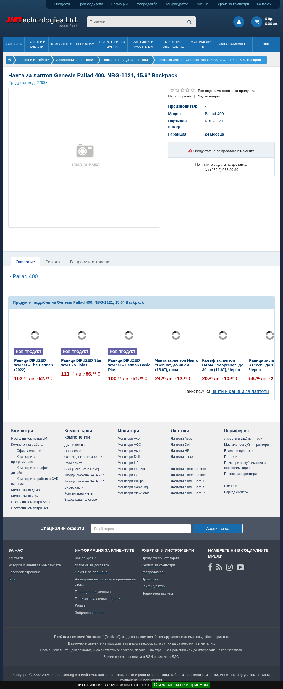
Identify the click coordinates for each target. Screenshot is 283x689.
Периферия (86, 44)
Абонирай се (217, 528)
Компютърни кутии (78, 493)
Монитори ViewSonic (134, 493)
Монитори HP (128, 463)
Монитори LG (128, 475)
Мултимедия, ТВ (202, 44)
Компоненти (61, 44)
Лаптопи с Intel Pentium (188, 475)
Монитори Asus (130, 451)
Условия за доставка (92, 565)
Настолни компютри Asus (30, 502)
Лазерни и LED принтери (243, 438)
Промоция (150, 579)
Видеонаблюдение (234, 44)
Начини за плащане (91, 572)
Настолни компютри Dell (29, 508)
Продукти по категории (160, 558)
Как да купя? (85, 558)
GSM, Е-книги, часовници (142, 44)
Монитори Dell (129, 457)
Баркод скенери (236, 492)
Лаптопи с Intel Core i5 (188, 487)
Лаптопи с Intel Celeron (188, 469)
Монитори (128, 430)
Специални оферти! (63, 528)
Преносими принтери (240, 474)
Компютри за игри (24, 496)
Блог (12, 579)
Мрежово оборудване (173, 44)
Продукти (62, 4)
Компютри (13, 44)
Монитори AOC (129, 445)
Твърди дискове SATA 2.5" (84, 475)
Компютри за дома (25, 490)
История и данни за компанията (34, 565)
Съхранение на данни (112, 44)
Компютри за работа (27, 445)
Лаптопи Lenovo (183, 457)
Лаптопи (180, 430)
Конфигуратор (176, 4)
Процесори (73, 451)
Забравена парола (90, 613)
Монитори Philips (131, 481)
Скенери (230, 486)
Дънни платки (74, 445)
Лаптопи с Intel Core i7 (188, 493)
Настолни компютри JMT (30, 438)
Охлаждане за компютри (83, 457)
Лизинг (202, 4)
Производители (90, 4)
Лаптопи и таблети (36, 44)
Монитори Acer (129, 438)
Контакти (264, 4)
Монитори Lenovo (131, 469)
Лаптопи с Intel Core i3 (188, 481)
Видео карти (73, 487)
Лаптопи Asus (181, 438)
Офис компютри (29, 451)
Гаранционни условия (93, 592)
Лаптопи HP (180, 451)
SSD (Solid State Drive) (81, 469)
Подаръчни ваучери (158, 593)
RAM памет (73, 463)
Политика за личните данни (97, 598)
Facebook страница (24, 572)
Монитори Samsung (133, 487)
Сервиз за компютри (232, 4)
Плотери (230, 457)
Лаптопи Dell (180, 445)
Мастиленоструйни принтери (246, 445)
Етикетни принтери (238, 451)
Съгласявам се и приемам (181, 684)
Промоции (119, 4)
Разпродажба (147, 4)
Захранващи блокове (80, 499)
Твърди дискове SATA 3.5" (84, 481)
